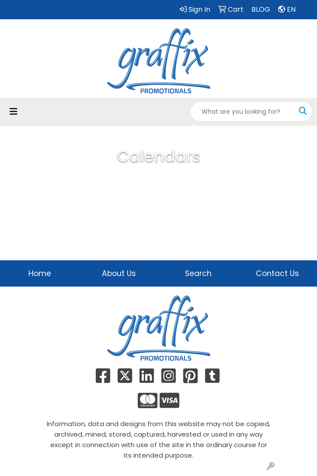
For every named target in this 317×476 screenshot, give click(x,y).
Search (198, 273)
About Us (119, 273)
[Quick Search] (242, 112)
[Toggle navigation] (13, 111)
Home (39, 273)
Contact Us (277, 273)
